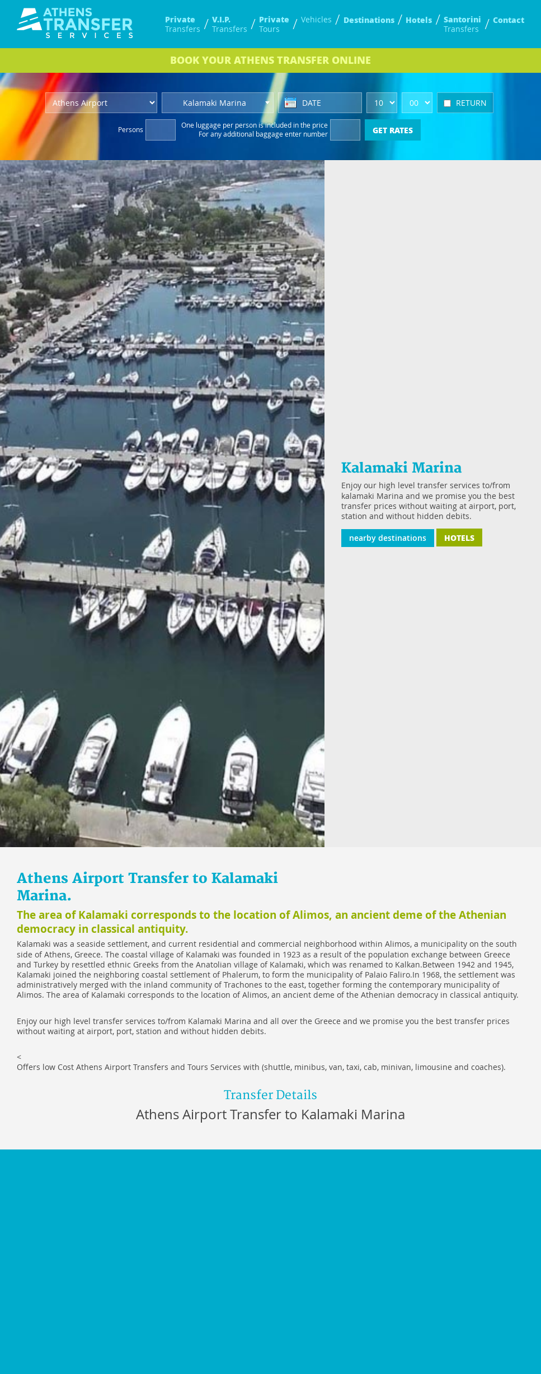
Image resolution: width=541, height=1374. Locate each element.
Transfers (182, 24)
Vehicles (316, 20)
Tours (274, 24)
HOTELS (459, 537)
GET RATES (393, 129)
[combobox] (218, 102)
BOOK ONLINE (270, 60)
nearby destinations (387, 537)
